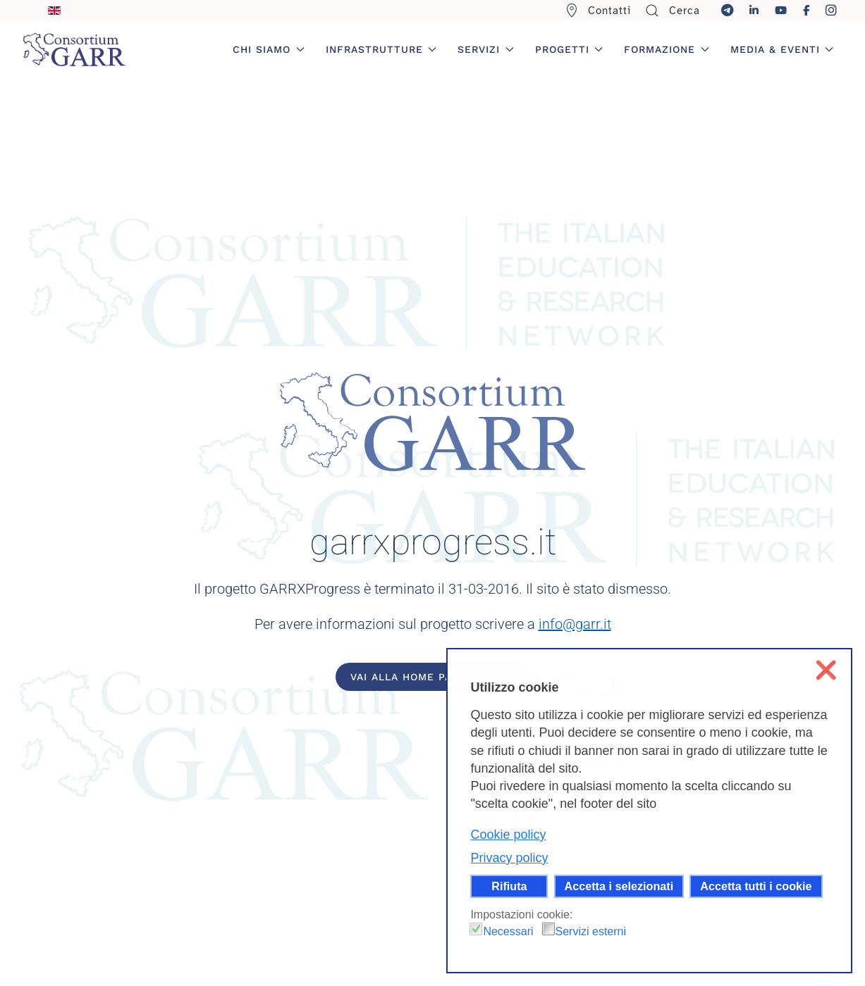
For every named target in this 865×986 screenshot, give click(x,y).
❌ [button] (826, 670)
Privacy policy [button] (509, 858)
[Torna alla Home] (74, 49)
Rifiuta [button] (509, 886)
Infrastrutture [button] (381, 49)
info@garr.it (575, 624)
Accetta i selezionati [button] (619, 886)
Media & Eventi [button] (782, 49)
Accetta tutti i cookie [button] (755, 886)
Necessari (508, 931)
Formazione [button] (666, 49)
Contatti (598, 11)
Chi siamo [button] (269, 49)
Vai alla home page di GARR (432, 676)
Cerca (672, 11)
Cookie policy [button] (508, 835)
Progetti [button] (569, 49)
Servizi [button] (486, 49)
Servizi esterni (591, 931)
